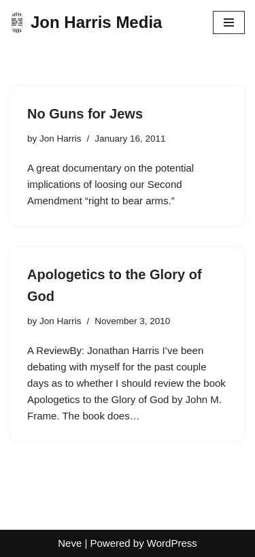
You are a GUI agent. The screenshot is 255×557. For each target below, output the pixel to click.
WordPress (172, 543)
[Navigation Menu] (229, 22)
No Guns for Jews (85, 113)
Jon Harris (60, 138)
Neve (70, 543)
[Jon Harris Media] (86, 22)
